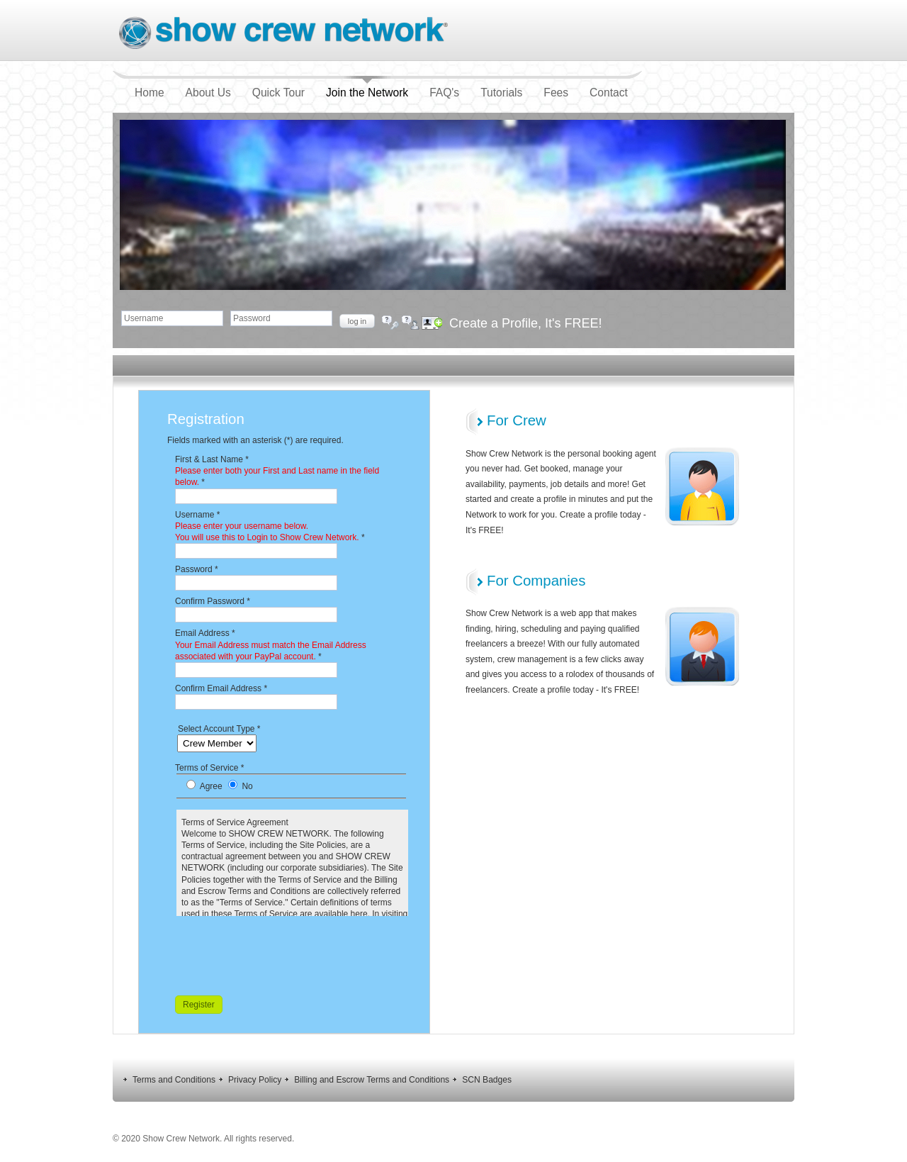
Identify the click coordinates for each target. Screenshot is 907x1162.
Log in (357, 321)
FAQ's (444, 92)
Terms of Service (209, 768)
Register (199, 1005)
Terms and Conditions (174, 1080)
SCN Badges (487, 1080)
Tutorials (501, 92)
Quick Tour (278, 92)
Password (196, 569)
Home (149, 92)
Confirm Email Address (221, 688)
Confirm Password (212, 601)
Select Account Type (219, 729)
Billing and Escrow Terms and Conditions (371, 1080)
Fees (555, 92)
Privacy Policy (254, 1080)
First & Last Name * (277, 470)
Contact (609, 92)
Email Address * (270, 644)
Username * (270, 526)
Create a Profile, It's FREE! (525, 323)
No (247, 786)
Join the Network (367, 92)
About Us (208, 92)
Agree (212, 786)
